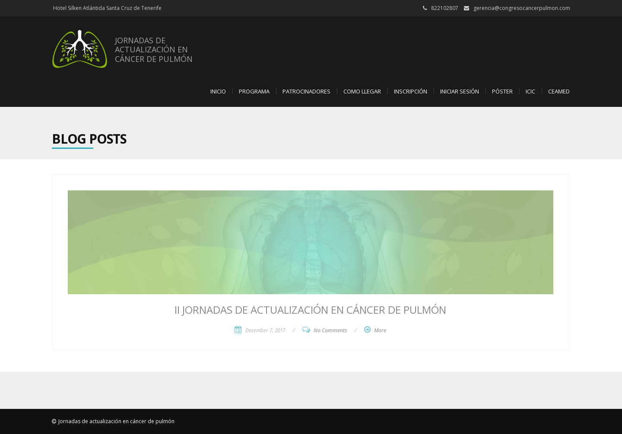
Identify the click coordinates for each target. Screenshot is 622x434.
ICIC (530, 91)
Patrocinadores (306, 91)
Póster (502, 91)
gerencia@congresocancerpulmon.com (521, 8)
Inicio (218, 91)
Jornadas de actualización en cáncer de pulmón (116, 421)
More (380, 330)
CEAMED (559, 91)
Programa (254, 91)
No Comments (330, 330)
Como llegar (362, 91)
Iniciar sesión (459, 91)
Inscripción (410, 91)
